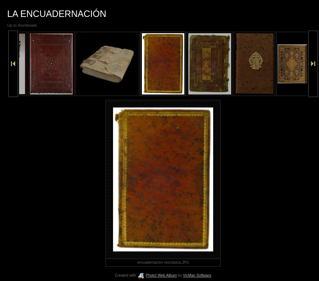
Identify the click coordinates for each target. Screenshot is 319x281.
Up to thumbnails (22, 25)
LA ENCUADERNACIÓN (56, 14)
